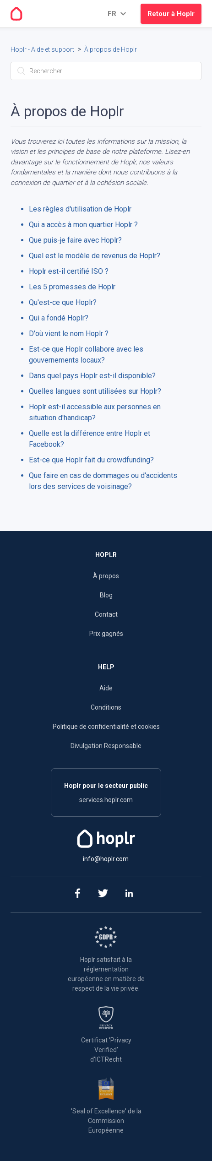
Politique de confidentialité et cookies (106, 726)
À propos (106, 576)
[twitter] (103, 895)
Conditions (106, 707)
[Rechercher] (106, 71)
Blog (106, 595)
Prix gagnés (106, 633)
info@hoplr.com (106, 859)
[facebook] (77, 895)
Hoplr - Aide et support (42, 49)
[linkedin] (129, 895)
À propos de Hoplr (110, 49)
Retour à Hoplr (171, 14)
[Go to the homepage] (16, 13)
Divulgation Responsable (106, 745)
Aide (106, 688)
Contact (106, 614)
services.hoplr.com (106, 799)
